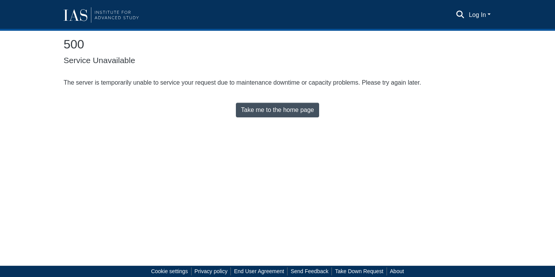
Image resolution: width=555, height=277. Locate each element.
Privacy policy (211, 271)
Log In (477, 15)
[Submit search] (460, 15)
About (397, 271)
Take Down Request (359, 271)
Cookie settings (169, 271)
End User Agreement (259, 271)
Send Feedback (309, 271)
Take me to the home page (277, 110)
